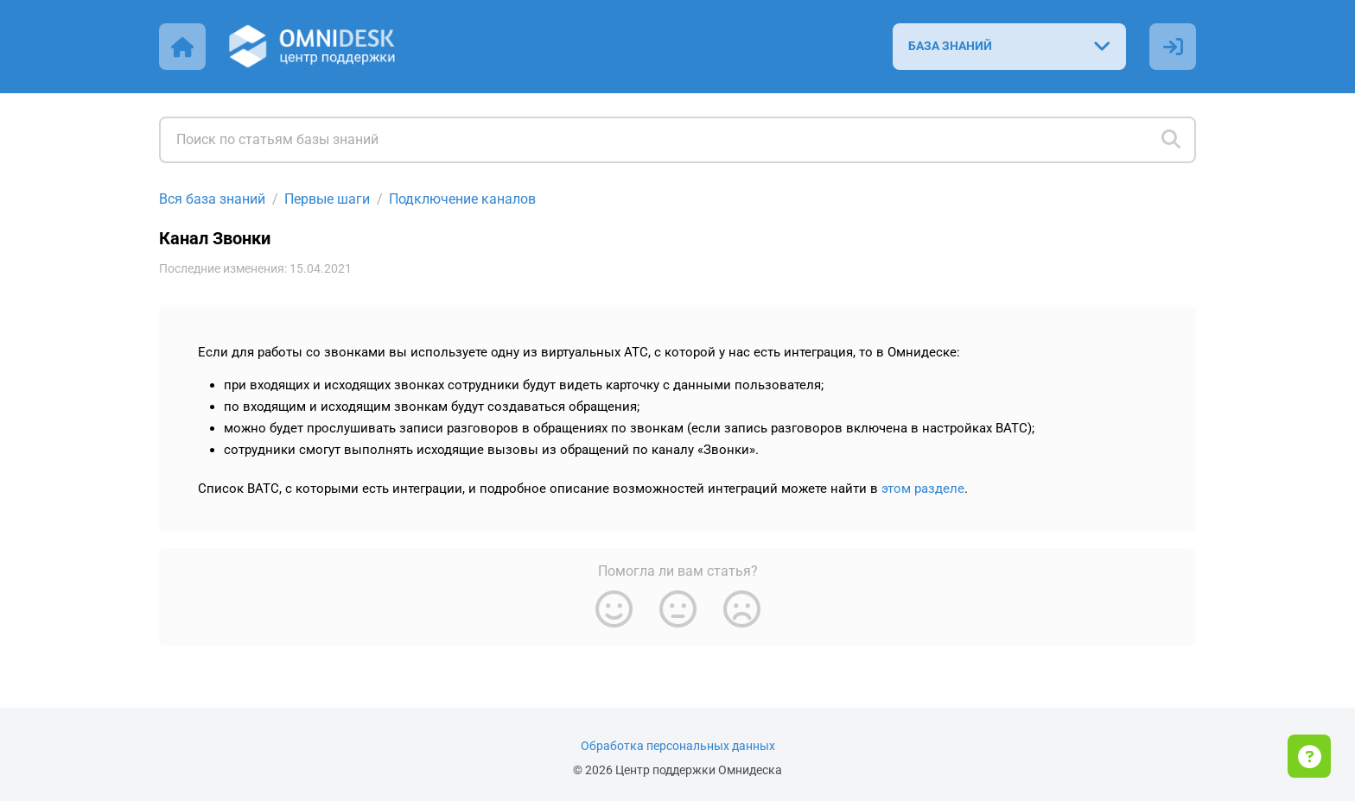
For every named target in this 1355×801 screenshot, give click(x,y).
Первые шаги (327, 199)
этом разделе (922, 488)
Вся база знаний (212, 199)
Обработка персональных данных (678, 746)
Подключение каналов (462, 199)
